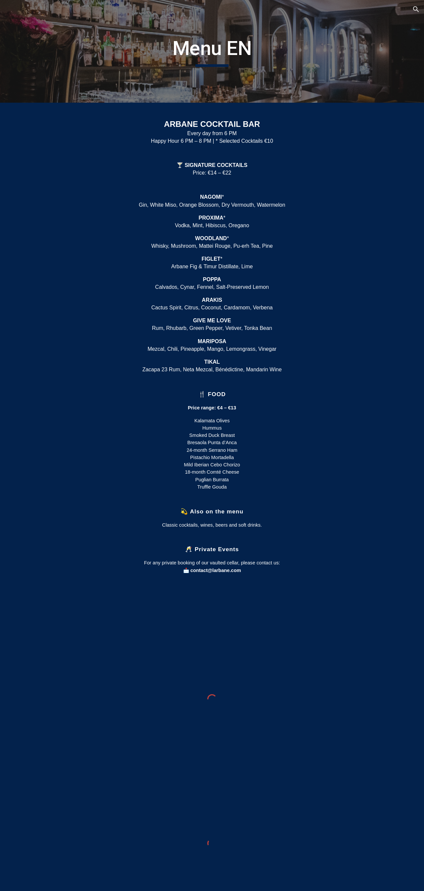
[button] (416, 9)
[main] (212, 51)
